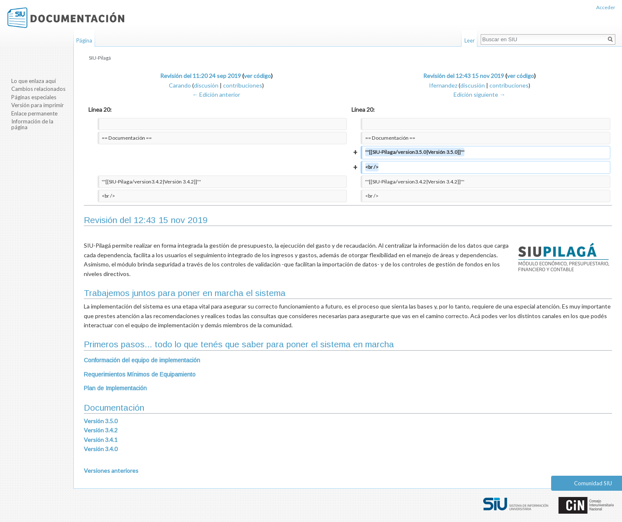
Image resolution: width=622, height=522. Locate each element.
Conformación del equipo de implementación (142, 360)
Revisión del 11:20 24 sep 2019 (200, 75)
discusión (206, 85)
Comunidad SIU (593, 483)
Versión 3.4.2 (101, 430)
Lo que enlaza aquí (33, 81)
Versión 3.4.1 (101, 439)
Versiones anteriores (111, 470)
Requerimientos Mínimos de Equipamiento (140, 374)
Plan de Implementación (115, 388)
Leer (469, 40)
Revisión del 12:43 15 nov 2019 (463, 75)
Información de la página (32, 124)
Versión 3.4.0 (101, 448)
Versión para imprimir (37, 105)
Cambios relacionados (38, 88)
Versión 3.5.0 (101, 420)
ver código (257, 75)
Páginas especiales (33, 97)
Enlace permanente (34, 113)
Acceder (605, 7)
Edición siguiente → (479, 94)
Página (84, 40)
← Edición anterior (216, 94)
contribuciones (242, 85)
